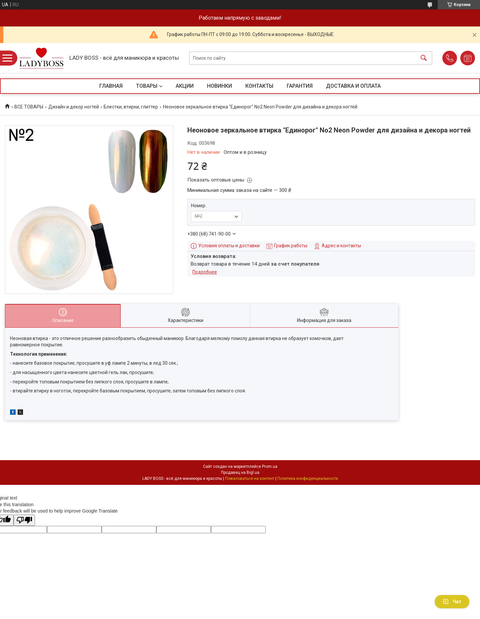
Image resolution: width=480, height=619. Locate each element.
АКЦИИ (185, 86)
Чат (452, 602)
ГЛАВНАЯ (111, 86)
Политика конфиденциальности (307, 478)
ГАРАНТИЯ (300, 86)
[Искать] (424, 58)
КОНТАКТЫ (259, 86)
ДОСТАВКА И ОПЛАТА (353, 86)
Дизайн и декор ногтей (73, 106)
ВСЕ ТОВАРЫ (28, 106)
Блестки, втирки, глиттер (131, 106)
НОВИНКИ (219, 86)
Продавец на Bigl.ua (240, 472)
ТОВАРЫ (146, 86)
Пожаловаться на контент (249, 478)
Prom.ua (269, 466)
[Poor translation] (24, 520)
